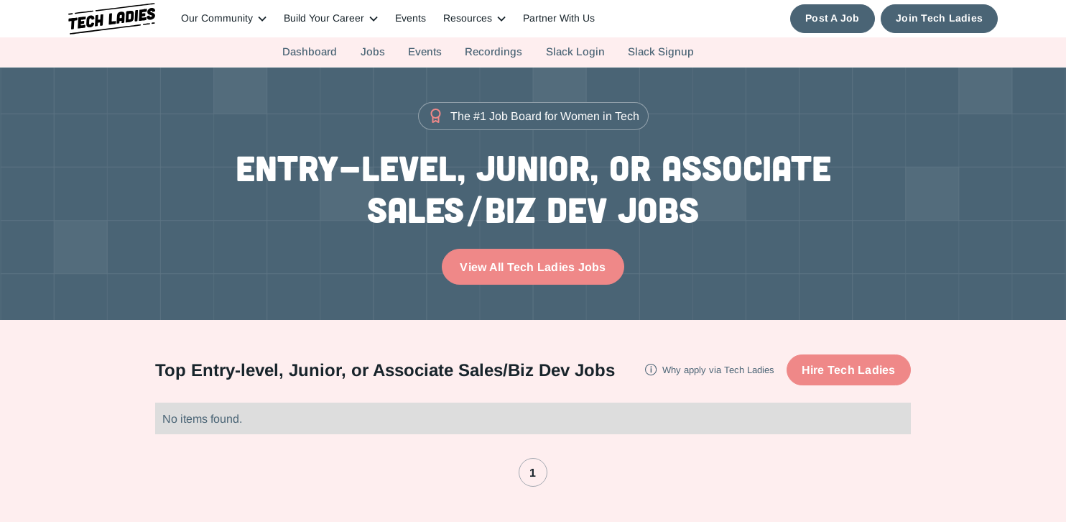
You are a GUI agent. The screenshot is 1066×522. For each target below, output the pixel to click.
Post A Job (832, 18)
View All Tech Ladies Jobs (533, 266)
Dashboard (309, 51)
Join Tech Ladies (939, 18)
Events (410, 18)
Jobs (373, 51)
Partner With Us (559, 18)
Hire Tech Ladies (849, 369)
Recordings (493, 51)
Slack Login (575, 51)
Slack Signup (661, 51)
